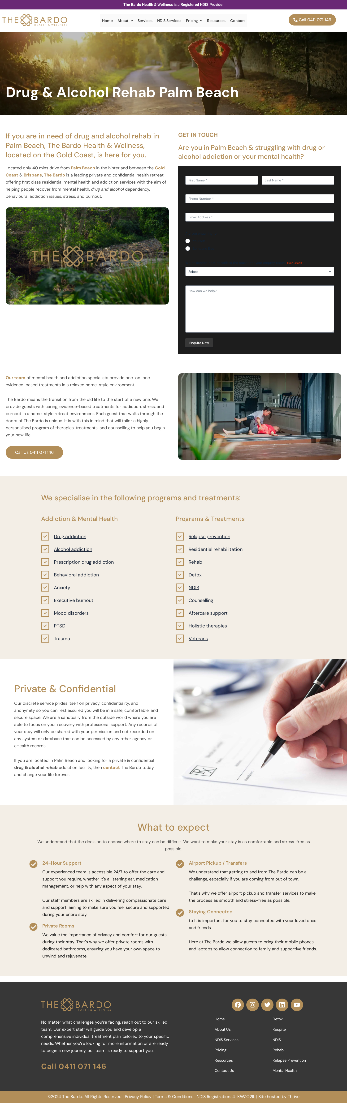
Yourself (199, 241)
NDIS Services (169, 20)
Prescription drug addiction (84, 566)
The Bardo (54, 175)
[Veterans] (180, 642)
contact (111, 771)
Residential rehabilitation (216, 553)
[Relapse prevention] (180, 540)
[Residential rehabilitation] (180, 553)
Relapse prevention (209, 540)
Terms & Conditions (174, 1096)
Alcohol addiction (73, 553)
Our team (15, 381)
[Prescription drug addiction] (45, 566)
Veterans (198, 642)
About (125, 20)
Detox (195, 578)
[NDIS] (180, 591)
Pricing (194, 20)
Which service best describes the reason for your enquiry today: (243, 263)
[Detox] (180, 579)
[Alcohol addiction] (45, 553)
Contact (237, 20)
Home (107, 20)
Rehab (195, 566)
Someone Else (203, 248)
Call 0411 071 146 (73, 1066)
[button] (125, 20)
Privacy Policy (138, 1096)
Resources (216, 20)
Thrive (293, 1096)
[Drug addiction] (45, 540)
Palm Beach (83, 168)
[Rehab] (180, 566)
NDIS (194, 591)
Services (145, 20)
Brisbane (33, 175)
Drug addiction (70, 540)
